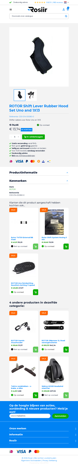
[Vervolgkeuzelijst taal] (66, 2)
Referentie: (13, 117)
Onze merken (17, 428)
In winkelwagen (33, 137)
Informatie (16, 434)
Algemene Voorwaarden (31, 460)
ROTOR (12, 189)
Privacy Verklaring (49, 460)
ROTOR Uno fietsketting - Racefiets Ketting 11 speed (23, 284)
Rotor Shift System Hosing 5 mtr (54, 238)
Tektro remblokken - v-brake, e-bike (21, 387)
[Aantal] (14, 136)
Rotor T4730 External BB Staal (22, 238)
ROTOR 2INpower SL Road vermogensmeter (53, 342)
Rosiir (13, 440)
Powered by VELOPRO (39, 463)
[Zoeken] (39, 16)
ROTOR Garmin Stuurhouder (17, 342)
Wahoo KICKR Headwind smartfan (52, 387)
